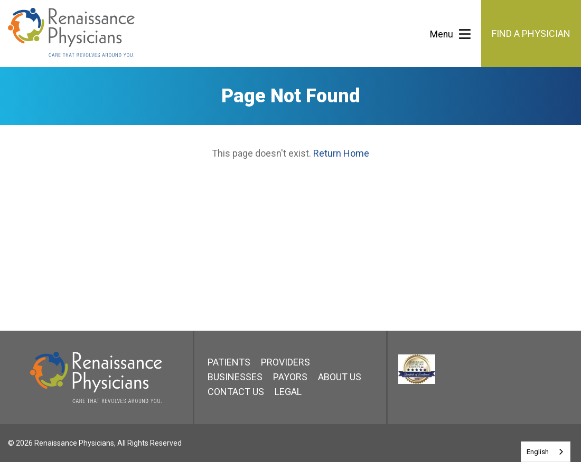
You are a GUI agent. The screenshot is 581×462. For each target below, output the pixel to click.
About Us (339, 376)
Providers (285, 362)
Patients (229, 362)
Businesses (235, 376)
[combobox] (545, 451)
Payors (290, 376)
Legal (288, 391)
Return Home (341, 153)
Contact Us (236, 391)
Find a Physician (531, 33)
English (538, 452)
